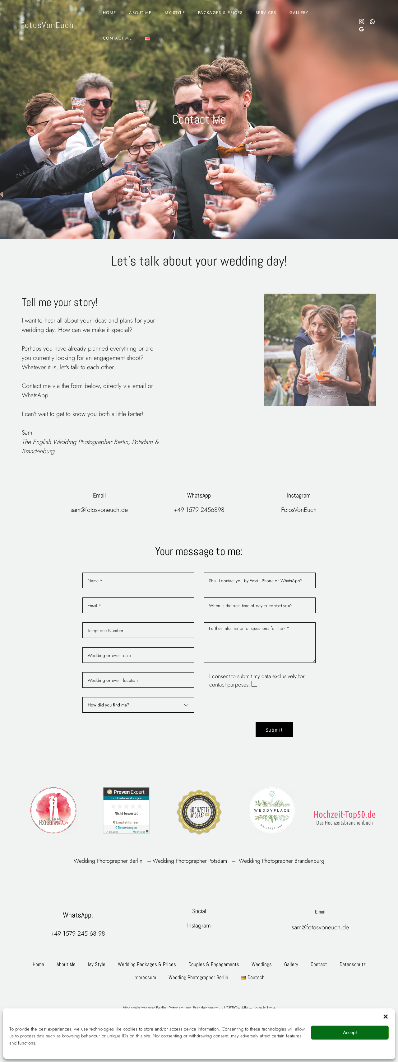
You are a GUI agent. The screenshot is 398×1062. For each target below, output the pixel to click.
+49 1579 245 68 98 (77, 933)
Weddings (262, 964)
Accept (350, 1032)
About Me (140, 13)
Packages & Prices (220, 13)
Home (109, 13)
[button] (385, 1016)
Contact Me (117, 38)
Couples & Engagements (213, 964)
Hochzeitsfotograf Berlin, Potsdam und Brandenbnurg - (171, 1008)
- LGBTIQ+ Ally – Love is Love (248, 1008)
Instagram (199, 925)
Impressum (144, 977)
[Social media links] (361, 22)
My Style (175, 13)
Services (266, 13)
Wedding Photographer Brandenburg (281, 861)
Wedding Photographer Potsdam (190, 861)
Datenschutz (353, 964)
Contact (319, 964)
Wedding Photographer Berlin (108, 861)
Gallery (298, 13)
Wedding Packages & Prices (147, 964)
